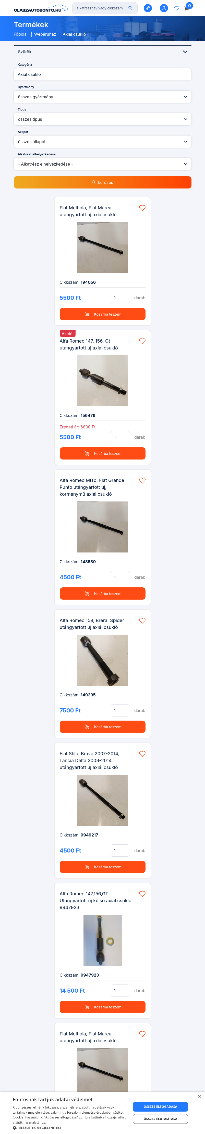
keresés (102, 182)
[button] (70, 1127)
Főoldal (21, 34)
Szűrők (102, 51)
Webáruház (45, 34)
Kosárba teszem (102, 314)
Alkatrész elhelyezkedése (37, 154)
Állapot (23, 132)
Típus (22, 109)
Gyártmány (26, 87)
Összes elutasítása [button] (160, 1119)
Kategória (25, 64)
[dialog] (102, 1113)
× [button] (199, 1097)
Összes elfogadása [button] (160, 1106)
